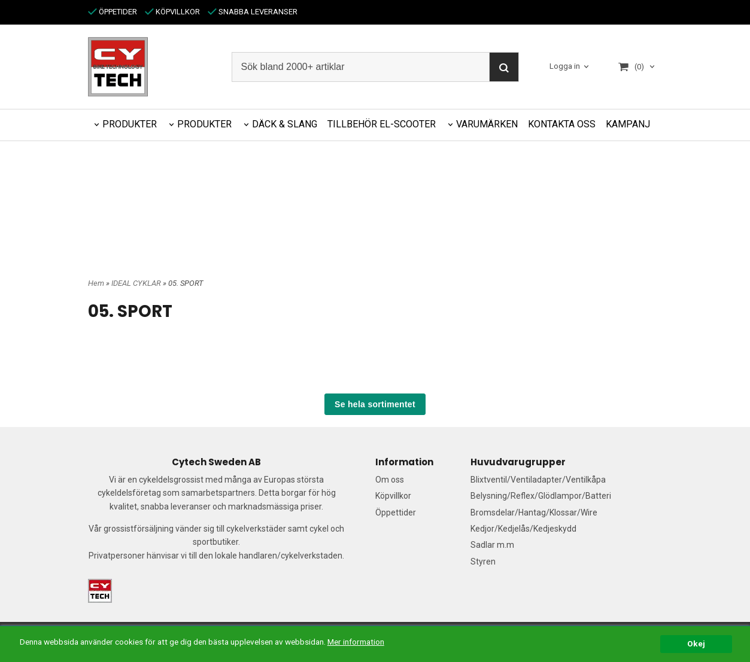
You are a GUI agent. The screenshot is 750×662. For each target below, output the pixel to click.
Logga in (564, 66)
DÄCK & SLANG (284, 124)
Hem (96, 283)
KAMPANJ (628, 124)
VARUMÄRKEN (487, 124)
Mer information (355, 641)
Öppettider (395, 512)
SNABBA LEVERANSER (252, 11)
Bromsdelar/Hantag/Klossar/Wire (533, 512)
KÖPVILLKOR (172, 11)
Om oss (389, 479)
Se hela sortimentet (375, 404)
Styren (483, 561)
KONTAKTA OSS (562, 124)
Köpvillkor (393, 496)
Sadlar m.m (492, 545)
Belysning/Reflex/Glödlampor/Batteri (540, 496)
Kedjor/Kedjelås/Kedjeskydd (523, 528)
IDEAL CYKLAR (137, 283)
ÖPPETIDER (112, 11)
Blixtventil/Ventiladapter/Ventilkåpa (538, 479)
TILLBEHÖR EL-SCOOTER (381, 124)
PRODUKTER (129, 124)
